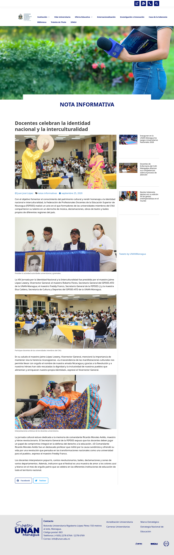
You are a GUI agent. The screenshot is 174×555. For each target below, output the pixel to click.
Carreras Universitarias (118, 526)
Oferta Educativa (84, 17)
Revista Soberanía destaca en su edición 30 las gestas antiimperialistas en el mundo (149, 196)
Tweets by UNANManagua (132, 253)
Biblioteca (41, 22)
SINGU (74, 22)
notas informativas (47, 193)
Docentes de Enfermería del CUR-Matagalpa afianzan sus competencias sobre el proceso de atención (148, 169)
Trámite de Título (58, 22)
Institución (43, 17)
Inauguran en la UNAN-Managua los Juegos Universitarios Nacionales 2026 (149, 138)
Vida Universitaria (62, 17)
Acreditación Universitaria (119, 521)
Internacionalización (106, 17)
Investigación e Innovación (132, 17)
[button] (23, 480)
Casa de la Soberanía (158, 17)
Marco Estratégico (150, 521)
